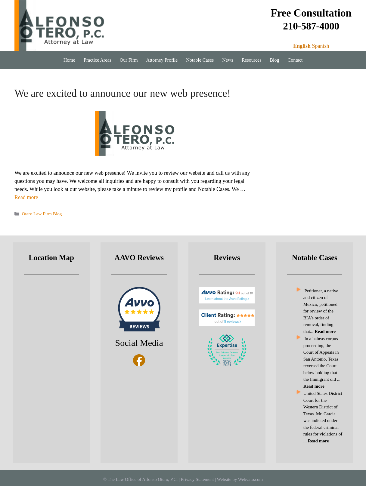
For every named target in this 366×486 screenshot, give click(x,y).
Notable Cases (200, 60)
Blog (274, 60)
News (227, 60)
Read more (318, 440)
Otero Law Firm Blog (42, 213)
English (302, 46)
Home (69, 60)
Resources (252, 60)
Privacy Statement (197, 479)
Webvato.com (250, 479)
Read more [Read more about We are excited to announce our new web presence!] (26, 197)
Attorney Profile (162, 60)
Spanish (320, 46)
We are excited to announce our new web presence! (122, 93)
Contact (295, 60)
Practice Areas (97, 60)
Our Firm (129, 60)
